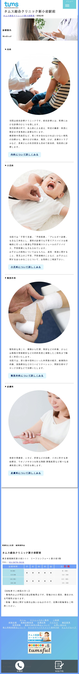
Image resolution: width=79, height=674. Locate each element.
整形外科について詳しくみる (27, 376)
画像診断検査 (27, 623)
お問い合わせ (60, 625)
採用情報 (17, 625)
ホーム (23, 620)
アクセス (54, 623)
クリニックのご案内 (39, 620)
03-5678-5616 (16, 562)
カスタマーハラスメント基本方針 (43, 627)
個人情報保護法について (14, 627)
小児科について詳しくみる (26, 267)
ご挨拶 (56, 620)
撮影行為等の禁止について (37, 625)
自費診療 (41, 623)
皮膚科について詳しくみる (26, 473)
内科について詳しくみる (25, 154)
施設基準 (66, 623)
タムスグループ (69, 627)
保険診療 (13, 623)
